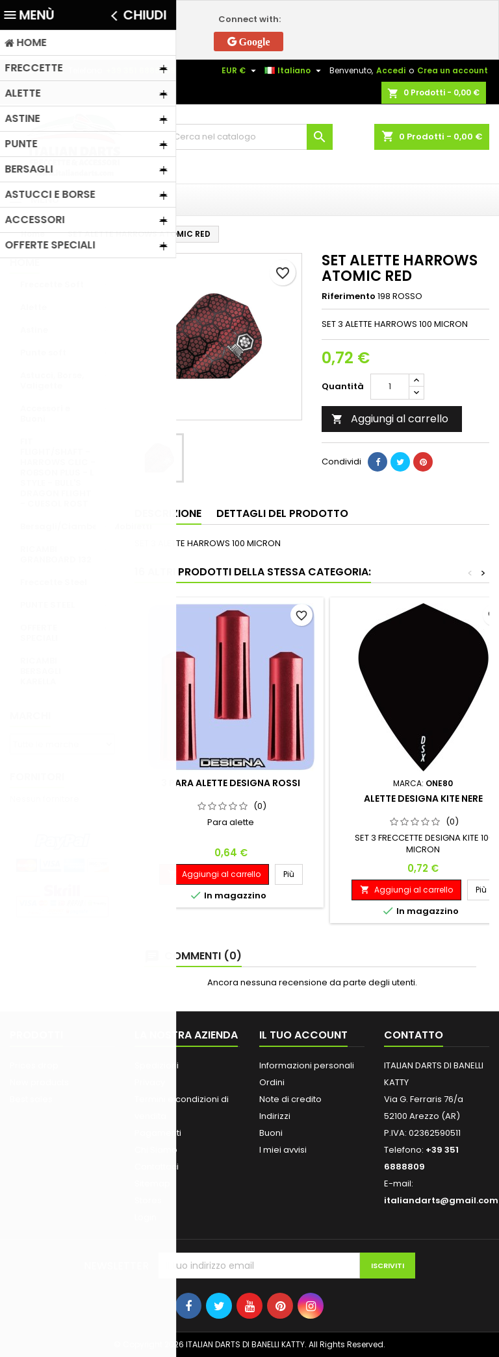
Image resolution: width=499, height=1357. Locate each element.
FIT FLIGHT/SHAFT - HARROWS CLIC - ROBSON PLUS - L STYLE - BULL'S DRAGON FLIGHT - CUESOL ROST (58, 472)
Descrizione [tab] (167, 513)
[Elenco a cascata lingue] (294, 71)
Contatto (27, 70)
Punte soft (43, 352)
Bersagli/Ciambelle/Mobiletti (67, 526)
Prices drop (34, 1065)
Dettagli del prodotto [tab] (282, 513)
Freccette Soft (52, 284)
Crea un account (452, 70)
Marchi (30, 715)
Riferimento (349, 296)
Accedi (390, 70)
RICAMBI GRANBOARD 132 (56, 554)
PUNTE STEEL (47, 605)
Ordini (272, 1082)
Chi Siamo (155, 1150)
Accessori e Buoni (45, 413)
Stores (148, 1200)
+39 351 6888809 (140, 70)
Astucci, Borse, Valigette (52, 380)
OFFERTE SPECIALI (39, 632)
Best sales (31, 1099)
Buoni (271, 1133)
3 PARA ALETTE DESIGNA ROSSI (230, 782)
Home (25, 262)
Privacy (149, 1082)
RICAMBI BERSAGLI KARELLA (40, 671)
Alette (33, 307)
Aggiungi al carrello (389, 418)
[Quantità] (389, 387)
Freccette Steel (53, 582)
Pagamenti (157, 1133)
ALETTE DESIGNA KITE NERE (423, 798)
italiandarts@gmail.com (441, 1200)
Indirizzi (274, 1116)
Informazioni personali (306, 1065)
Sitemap (152, 1183)
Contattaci (156, 1166)
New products (39, 1082)
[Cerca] (249, 137)
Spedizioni (156, 1065)
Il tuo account (303, 1034)
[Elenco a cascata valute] (240, 71)
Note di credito (290, 1099)
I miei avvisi (283, 1150)
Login (145, 1217)
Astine (34, 330)
